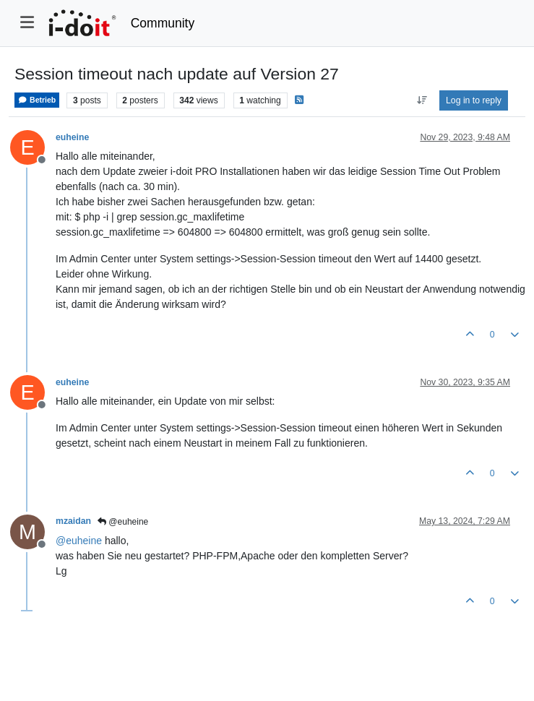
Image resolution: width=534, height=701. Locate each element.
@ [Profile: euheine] (79, 540)
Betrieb (37, 100)
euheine (72, 137)
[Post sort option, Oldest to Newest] (422, 100)
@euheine (123, 522)
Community (163, 23)
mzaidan (73, 521)
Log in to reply (473, 100)
